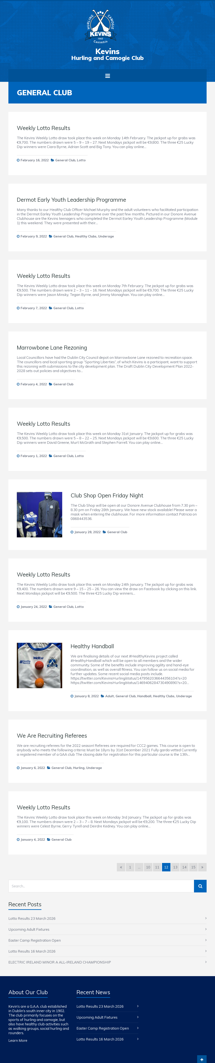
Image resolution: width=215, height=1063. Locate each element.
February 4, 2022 (34, 384)
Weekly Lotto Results (43, 128)
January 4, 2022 (33, 840)
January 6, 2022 (33, 768)
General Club (65, 160)
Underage (106, 236)
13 (175, 867)
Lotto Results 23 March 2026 (31, 918)
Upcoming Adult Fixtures (28, 929)
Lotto (81, 160)
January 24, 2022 (34, 607)
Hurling (78, 768)
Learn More (17, 1040)
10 (148, 867)
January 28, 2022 (87, 532)
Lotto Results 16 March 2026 (31, 951)
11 (157, 867)
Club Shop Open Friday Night (107, 495)
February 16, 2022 (35, 160)
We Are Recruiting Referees (52, 735)
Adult (109, 696)
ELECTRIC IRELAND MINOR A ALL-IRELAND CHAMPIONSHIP (59, 962)
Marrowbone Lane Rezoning (52, 347)
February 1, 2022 (34, 456)
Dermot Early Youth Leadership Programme (71, 199)
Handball (144, 696)
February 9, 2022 (34, 236)
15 (193, 867)
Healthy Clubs (85, 236)
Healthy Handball (92, 646)
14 (184, 867)
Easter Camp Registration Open (34, 940)
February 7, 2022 (34, 308)
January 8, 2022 (86, 696)
